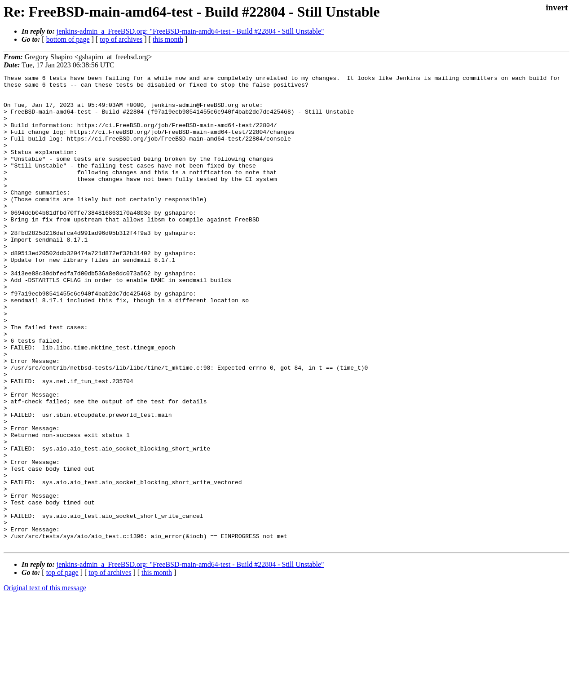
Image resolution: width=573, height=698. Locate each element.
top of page (62, 667)
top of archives (121, 39)
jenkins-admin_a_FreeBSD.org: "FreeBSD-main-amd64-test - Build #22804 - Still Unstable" (190, 31)
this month (168, 39)
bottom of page (68, 39)
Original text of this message (45, 682)
